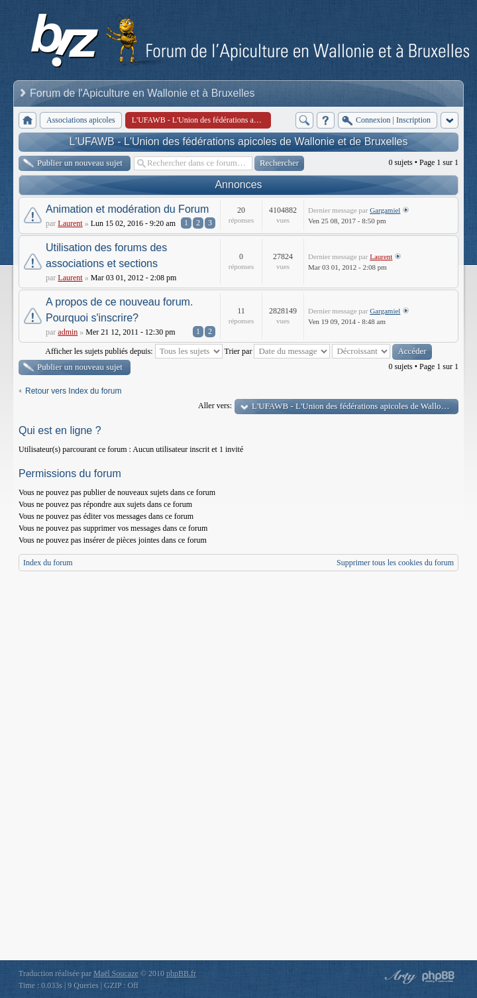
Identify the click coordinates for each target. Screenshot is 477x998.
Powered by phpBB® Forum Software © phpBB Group (438, 977)
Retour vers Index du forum (73, 391)
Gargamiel (385, 210)
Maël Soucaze (115, 973)
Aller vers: (215, 405)
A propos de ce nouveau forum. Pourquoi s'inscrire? (119, 309)
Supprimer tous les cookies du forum (395, 562)
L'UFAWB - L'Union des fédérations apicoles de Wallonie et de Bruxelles (239, 141)
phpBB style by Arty (399, 977)
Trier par (278, 351)
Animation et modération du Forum (127, 209)
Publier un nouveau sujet (80, 163)
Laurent (70, 223)
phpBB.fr (181, 973)
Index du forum (48, 562)
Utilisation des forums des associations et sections (106, 255)
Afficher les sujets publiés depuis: (133, 351)
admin (68, 332)
